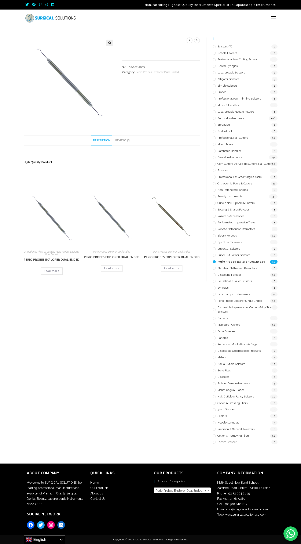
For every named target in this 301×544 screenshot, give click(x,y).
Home (94, 482)
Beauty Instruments (229, 196)
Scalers (222, 416)
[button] (109, 43)
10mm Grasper (227, 442)
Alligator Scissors (228, 79)
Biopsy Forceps (227, 235)
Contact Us (97, 498)
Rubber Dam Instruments (233, 383)
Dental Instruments (229, 157)
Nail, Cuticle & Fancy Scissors (235, 396)
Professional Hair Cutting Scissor (237, 59)
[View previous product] (189, 40)
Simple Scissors (227, 85)
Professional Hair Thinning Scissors (239, 98)
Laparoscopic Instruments (233, 294)
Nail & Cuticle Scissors (231, 363)
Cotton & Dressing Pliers (232, 403)
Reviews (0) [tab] (122, 140)
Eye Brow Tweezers (229, 242)
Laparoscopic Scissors (231, 72)
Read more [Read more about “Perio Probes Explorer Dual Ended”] (51, 271)
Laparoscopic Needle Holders (235, 111)
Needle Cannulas (228, 422)
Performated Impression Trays (236, 222)
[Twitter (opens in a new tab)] (27, 5)
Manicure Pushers (228, 324)
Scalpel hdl (224, 131)
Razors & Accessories (230, 216)
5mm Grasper (226, 409)
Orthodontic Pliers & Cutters (39, 251)
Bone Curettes (226, 331)
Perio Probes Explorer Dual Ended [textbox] (181, 491)
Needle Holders (227, 53)
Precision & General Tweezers (235, 429)
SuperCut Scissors (228, 248)
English (35, 539)
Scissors (222, 170)
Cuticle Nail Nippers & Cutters (235, 203)
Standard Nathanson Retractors (237, 268)
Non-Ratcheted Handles (232, 189)
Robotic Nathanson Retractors (236, 229)
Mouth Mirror (225, 144)
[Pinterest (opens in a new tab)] (40, 5)
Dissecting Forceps (229, 274)
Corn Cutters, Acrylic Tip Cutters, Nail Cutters (245, 163)
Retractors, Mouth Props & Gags (237, 344)
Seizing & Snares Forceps (233, 209)
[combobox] (182, 490)
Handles (222, 337)
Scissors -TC (224, 46)
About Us (96, 493)
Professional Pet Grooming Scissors (239, 177)
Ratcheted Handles (229, 150)
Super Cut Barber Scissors (233, 255)
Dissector (223, 376)
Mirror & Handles (228, 105)
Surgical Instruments (230, 118)
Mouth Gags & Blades (230, 390)
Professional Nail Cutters (232, 137)
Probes (221, 92)
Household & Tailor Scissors (234, 281)
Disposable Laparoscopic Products (239, 350)
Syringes (222, 287)
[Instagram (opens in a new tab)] (46, 5)
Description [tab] (101, 140)
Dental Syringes (227, 66)
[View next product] (197, 40)
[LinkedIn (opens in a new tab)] (52, 5)
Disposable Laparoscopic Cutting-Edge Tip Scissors (244, 309)
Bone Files (224, 370)
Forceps (222, 318)
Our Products (99, 488)
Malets (221, 357)
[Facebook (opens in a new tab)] (33, 5)
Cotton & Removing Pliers (233, 435)
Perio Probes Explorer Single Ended (239, 300)
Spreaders (223, 124)
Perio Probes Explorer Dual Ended (157, 72)
